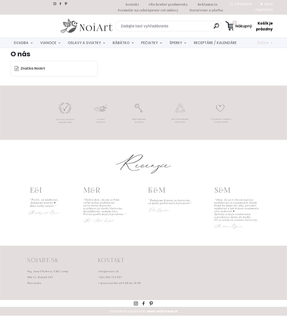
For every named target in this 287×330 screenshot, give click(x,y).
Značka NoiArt (33, 82)
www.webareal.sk (162, 325)
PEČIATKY (149, 42)
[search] (188, 27)
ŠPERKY (176, 42)
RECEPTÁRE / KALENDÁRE (215, 42)
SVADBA (21, 42)
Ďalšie (263, 42)
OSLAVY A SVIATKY (84, 42)
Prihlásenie (243, 4)
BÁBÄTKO (121, 42)
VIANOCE (48, 42)
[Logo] (39, 26)
